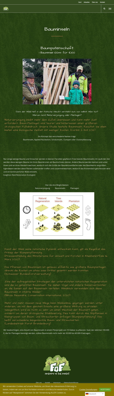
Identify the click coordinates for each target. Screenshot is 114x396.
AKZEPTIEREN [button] (105, 389)
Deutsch (91, 394)
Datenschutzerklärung (71, 382)
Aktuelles (87, 2)
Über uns (95, 2)
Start (79, 2)
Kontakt (102, 2)
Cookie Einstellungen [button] (88, 390)
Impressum (57, 382)
